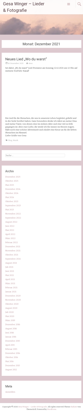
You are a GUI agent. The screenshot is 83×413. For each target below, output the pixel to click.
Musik (15, 140)
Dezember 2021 (12, 246)
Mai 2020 (9, 316)
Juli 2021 (9, 267)
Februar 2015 (11, 349)
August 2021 (11, 263)
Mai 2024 (9, 197)
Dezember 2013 (12, 365)
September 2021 (13, 259)
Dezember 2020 (13, 296)
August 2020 (11, 308)
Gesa (30, 63)
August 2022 (11, 222)
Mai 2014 (9, 361)
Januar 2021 (10, 291)
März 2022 (10, 238)
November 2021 (12, 250)
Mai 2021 (9, 275)
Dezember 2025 (12, 177)
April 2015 (10, 345)
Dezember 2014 (12, 353)
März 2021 (10, 283)
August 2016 (11, 328)
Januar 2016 (10, 337)
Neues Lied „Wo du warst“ (26, 59)
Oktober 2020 (12, 304)
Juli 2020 (9, 312)
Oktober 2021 (11, 254)
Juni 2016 (9, 332)
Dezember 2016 (12, 324)
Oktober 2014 (11, 357)
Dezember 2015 (12, 341)
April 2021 (10, 279)
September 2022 (13, 218)
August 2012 (11, 369)
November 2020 (13, 300)
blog (10, 140)
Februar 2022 (11, 242)
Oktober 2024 (11, 193)
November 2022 (13, 213)
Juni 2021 (9, 271)
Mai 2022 (9, 230)
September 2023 (13, 205)
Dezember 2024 (12, 189)
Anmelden (10, 392)
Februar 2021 (11, 287)
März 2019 (10, 320)
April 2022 (10, 234)
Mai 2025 (9, 185)
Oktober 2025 (11, 181)
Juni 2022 (9, 226)
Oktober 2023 (11, 201)
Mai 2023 (9, 209)
